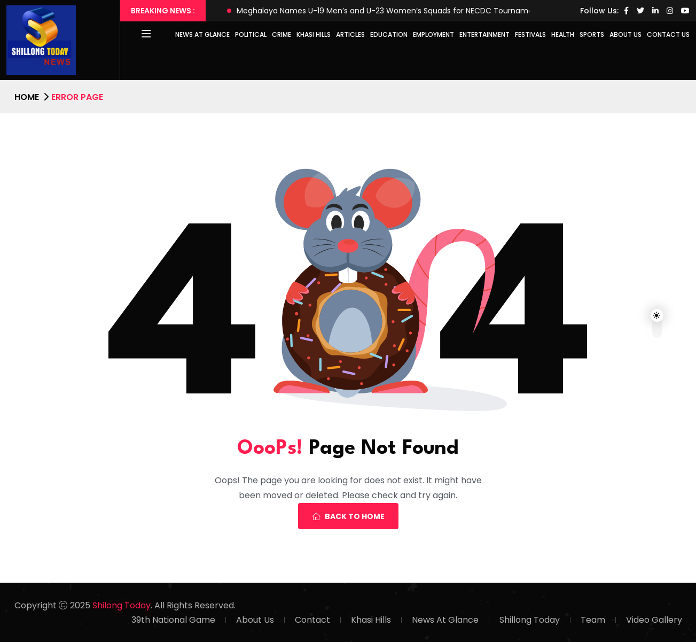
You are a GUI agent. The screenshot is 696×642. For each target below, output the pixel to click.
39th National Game (173, 620)
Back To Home (348, 516)
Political (251, 34)
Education (389, 34)
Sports (592, 34)
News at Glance (202, 34)
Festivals (530, 34)
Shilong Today (121, 605)
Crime (281, 34)
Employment (433, 34)
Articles (350, 34)
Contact (312, 620)
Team (593, 620)
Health (562, 34)
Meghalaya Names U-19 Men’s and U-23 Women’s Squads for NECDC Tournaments (391, 10)
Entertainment (484, 34)
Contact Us (668, 34)
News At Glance (445, 620)
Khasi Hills (313, 34)
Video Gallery (654, 620)
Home (26, 97)
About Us (625, 34)
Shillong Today (529, 620)
